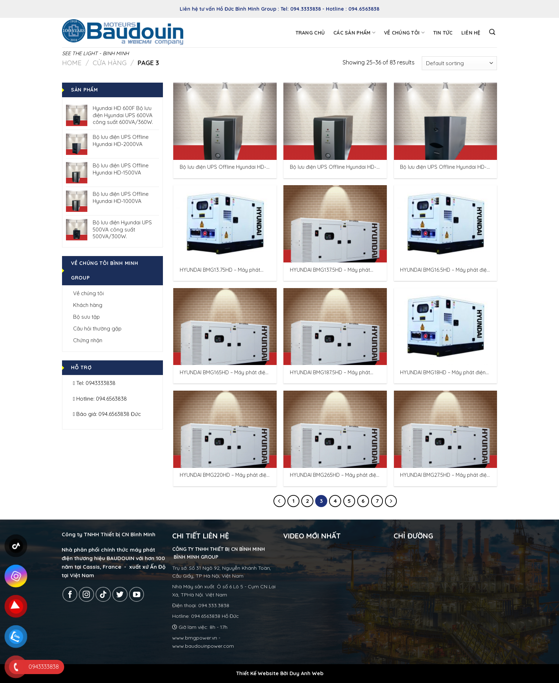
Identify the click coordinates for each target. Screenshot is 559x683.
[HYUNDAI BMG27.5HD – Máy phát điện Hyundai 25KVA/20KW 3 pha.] (445, 429)
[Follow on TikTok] (103, 594)
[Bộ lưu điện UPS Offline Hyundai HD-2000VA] (445, 121)
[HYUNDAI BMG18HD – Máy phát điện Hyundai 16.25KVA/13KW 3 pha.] (445, 326)
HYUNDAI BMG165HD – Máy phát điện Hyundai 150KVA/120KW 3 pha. (224, 372)
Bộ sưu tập (86, 316)
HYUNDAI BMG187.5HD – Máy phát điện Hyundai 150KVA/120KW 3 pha (332, 372)
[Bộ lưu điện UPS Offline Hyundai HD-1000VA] (225, 121)
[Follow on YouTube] (136, 594)
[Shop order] (459, 63)
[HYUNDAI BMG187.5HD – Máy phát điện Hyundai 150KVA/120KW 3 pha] (335, 326)
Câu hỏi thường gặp (97, 328)
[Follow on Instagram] (86, 594)
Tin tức (443, 33)
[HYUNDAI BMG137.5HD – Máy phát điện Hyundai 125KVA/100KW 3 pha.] (335, 223)
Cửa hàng (110, 63)
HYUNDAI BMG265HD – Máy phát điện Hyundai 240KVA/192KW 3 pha (334, 475)
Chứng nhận (87, 340)
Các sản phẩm (354, 32)
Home (72, 63)
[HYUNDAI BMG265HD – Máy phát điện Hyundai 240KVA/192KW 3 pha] (335, 429)
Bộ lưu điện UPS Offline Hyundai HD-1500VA (333, 167)
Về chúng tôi (404, 32)
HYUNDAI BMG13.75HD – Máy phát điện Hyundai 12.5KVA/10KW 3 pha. (221, 270)
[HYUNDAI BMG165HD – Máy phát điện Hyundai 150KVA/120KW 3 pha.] (225, 326)
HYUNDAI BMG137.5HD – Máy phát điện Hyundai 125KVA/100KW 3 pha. (333, 270)
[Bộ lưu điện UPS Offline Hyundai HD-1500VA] (335, 121)
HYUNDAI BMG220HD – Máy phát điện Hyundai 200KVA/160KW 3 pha (224, 475)
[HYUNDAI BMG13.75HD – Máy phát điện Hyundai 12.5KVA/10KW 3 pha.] (225, 223)
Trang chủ (310, 33)
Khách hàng (87, 305)
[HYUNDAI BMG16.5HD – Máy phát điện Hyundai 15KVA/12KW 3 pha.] (445, 223)
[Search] (492, 32)
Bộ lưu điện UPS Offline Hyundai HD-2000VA (443, 167)
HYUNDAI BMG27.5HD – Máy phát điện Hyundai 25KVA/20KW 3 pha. (444, 475)
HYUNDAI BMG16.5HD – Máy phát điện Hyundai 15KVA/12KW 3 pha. (444, 270)
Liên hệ (471, 33)
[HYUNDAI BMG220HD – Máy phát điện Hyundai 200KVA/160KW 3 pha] (225, 429)
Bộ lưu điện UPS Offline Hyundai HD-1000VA (223, 167)
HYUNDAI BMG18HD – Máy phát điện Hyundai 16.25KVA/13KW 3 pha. (443, 372)
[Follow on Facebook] (70, 594)
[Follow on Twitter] (120, 594)
